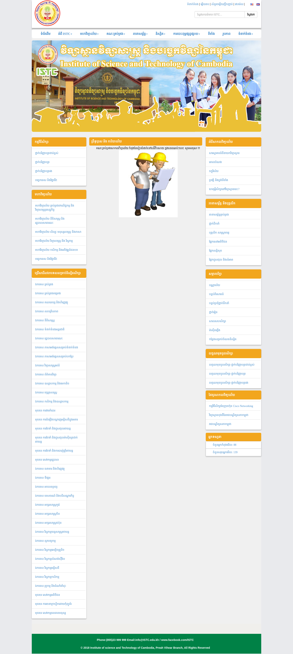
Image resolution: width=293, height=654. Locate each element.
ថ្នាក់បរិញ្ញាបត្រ (42, 162)
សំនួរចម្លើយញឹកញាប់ (222, 4)
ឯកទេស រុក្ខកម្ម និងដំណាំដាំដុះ (50, 585)
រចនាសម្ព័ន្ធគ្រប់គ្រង (219, 214)
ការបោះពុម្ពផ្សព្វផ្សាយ (186, 33)
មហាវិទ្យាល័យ (89, 33)
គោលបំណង (215, 162)
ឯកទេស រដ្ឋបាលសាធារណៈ (49, 338)
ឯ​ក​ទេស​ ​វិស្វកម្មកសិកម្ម (47, 576)
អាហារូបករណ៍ (99, 628)
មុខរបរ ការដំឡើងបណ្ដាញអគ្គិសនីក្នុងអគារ (56, 419)
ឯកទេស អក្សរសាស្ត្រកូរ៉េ (47, 504)
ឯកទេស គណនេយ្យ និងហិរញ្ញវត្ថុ (51, 302)
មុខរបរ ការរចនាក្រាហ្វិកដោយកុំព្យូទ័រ (53, 603)
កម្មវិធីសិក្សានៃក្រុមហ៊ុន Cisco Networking (231, 406)
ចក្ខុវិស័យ (213, 171)
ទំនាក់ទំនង (193, 4)
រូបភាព (226, 33)
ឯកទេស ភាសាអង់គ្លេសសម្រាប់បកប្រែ (54, 356)
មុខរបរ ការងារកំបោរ (45, 410)
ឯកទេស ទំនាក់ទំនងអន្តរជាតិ (50, 329)
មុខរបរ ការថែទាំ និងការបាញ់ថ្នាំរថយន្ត (54, 450)
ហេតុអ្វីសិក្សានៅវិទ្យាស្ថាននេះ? (224, 189)
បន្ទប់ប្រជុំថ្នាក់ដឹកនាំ (219, 303)
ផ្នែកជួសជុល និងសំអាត (221, 259)
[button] (49, 86)
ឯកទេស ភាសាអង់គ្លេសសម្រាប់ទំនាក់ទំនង (56, 347)
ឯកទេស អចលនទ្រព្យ (46, 486)
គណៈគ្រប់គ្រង (115, 33)
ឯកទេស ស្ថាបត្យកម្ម (45, 540)
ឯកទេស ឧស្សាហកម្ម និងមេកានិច (52, 383)
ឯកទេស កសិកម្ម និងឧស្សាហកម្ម (51, 401)
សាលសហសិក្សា (217, 321)
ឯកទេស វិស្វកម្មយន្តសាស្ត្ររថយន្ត (52, 531)
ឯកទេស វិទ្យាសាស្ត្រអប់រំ (47, 365)
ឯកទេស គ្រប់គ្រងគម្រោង (48, 293)
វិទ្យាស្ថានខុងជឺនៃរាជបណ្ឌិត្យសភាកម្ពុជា (228, 415)
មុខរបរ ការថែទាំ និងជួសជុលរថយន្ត (53, 428)
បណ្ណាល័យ (214, 285)
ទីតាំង (211, 33)
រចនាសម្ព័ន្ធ (140, 33)
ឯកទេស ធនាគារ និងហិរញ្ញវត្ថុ (50, 468)
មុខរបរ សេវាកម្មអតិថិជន (47, 594)
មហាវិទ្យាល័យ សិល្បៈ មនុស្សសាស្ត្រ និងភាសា (58, 231)
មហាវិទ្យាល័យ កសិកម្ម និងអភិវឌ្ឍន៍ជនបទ (56, 249)
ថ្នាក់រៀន (213, 312)
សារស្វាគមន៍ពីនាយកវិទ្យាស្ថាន (224, 153)
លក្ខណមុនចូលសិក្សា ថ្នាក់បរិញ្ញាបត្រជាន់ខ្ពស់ (231, 364)
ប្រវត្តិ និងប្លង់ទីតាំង (218, 180)
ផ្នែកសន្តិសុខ (215, 250)
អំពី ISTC (65, 33)
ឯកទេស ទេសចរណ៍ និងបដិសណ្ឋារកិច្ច (54, 495)
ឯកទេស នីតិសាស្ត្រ (45, 320)
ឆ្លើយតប (205, 4)
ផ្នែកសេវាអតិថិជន (218, 241)
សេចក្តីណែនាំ (136, 628)
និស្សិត (160, 33)
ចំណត (70, 628)
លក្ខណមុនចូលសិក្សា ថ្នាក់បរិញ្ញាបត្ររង (228, 382)
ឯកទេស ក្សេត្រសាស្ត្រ (46, 392)
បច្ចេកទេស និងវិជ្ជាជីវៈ (46, 180)
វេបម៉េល (239, 4)
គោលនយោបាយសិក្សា (183, 628)
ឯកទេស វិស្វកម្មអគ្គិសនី (47, 567)
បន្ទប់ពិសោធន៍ (216, 294)
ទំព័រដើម (45, 33)
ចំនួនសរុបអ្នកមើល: (225, 452)
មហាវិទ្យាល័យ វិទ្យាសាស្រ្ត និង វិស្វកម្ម (54, 240)
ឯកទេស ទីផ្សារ (42, 477)
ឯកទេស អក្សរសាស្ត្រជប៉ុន (48, 522)
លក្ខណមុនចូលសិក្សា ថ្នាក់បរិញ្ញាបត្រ (227, 373)
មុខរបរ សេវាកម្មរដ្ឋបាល (47, 459)
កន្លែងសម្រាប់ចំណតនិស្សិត (223, 339)
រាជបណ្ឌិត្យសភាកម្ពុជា (220, 424)
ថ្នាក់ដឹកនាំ (214, 223)
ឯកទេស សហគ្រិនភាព (46, 311)
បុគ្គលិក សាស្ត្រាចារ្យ (219, 232)
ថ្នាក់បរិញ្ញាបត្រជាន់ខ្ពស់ (46, 153)
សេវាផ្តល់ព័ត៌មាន (235, 628)
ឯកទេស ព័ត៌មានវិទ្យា (45, 374)
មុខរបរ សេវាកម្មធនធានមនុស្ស (50, 612)
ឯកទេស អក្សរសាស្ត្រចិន (47, 513)
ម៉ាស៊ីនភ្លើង (214, 330)
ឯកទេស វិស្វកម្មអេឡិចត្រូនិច (49, 549)
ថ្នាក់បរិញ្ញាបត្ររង (43, 171)
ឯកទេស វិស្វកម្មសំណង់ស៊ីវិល (50, 558)
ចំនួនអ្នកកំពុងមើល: (224, 444)
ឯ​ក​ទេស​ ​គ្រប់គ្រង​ (44, 284)
